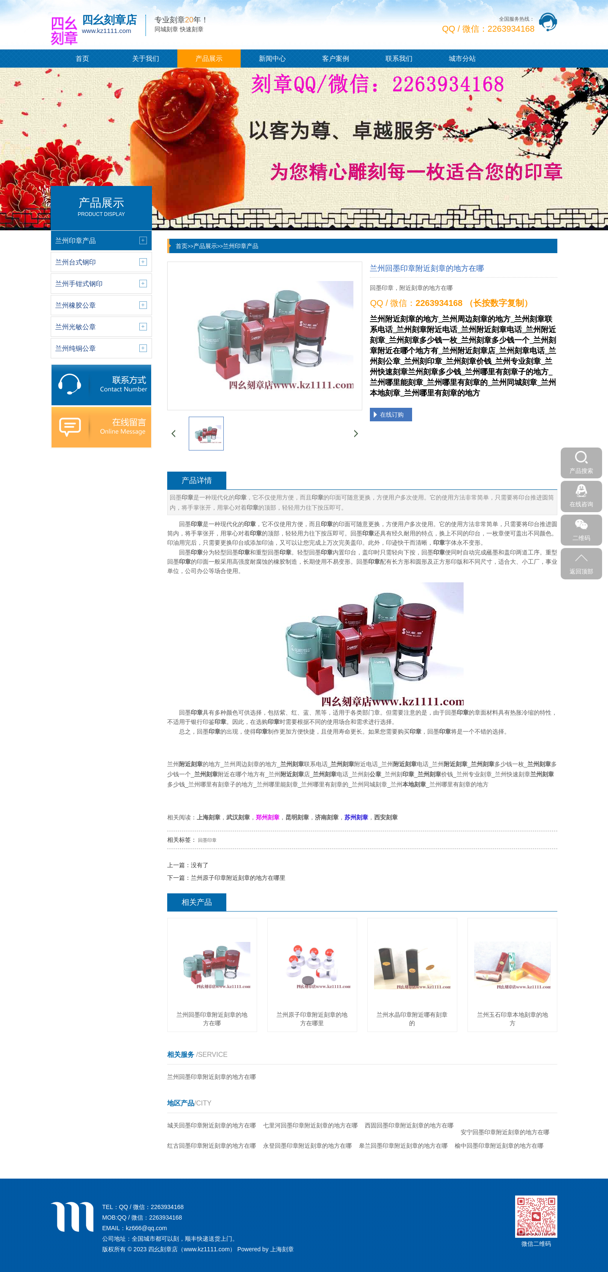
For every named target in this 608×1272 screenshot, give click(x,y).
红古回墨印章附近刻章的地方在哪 (211, 1145)
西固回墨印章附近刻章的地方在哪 (409, 1125)
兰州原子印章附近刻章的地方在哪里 (238, 877)
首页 (82, 58)
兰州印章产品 (240, 246)
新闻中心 (272, 58)
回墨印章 (207, 840)
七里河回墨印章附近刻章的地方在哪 (310, 1125)
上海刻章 (282, 1249)
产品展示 (209, 58)
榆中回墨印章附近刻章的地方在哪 (499, 1145)
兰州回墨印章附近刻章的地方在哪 (211, 1076)
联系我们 (399, 58)
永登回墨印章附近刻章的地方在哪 (307, 1145)
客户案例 (335, 58)
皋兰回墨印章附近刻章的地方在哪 (403, 1145)
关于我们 (145, 58)
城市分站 (462, 58)
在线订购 (392, 414)
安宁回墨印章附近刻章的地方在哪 (505, 1132)
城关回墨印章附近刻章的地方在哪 (211, 1125)
